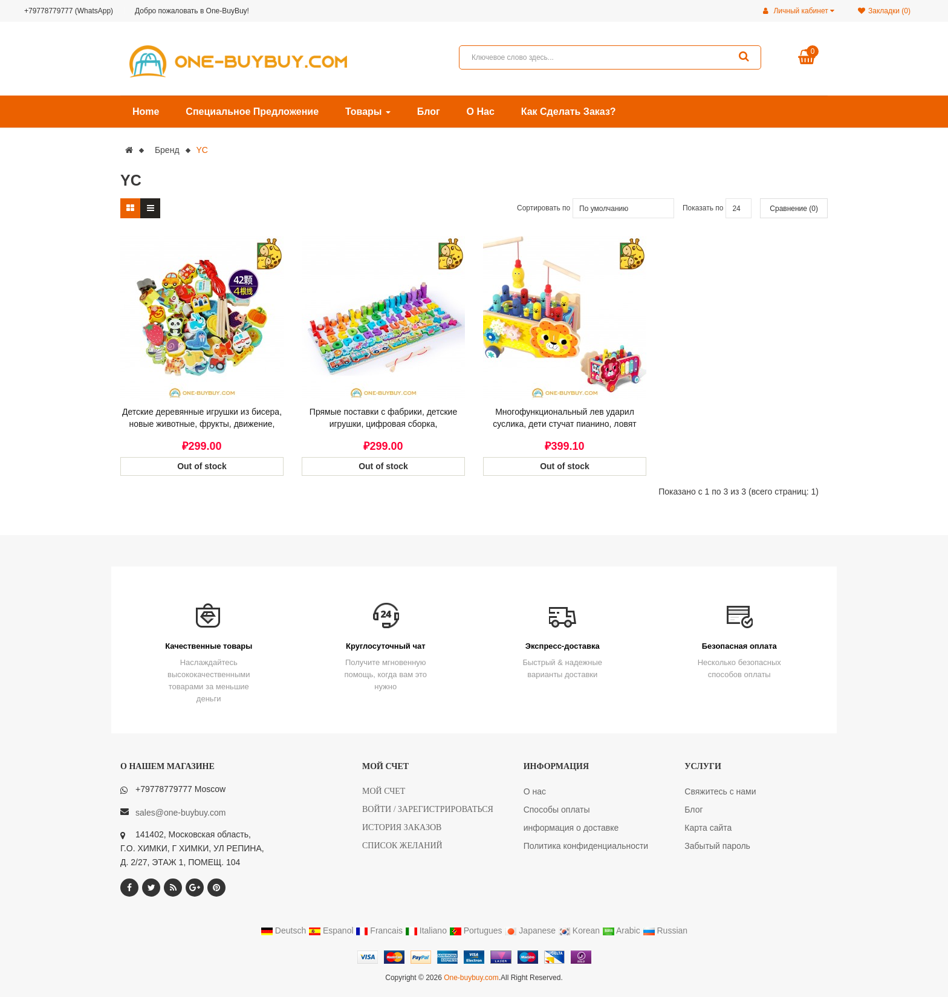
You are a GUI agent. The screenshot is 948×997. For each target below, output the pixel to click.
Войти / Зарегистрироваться (427, 809)
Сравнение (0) (794, 208)
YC (201, 150)
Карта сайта (708, 828)
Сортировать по (543, 208)
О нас (535, 791)
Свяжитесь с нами (720, 791)
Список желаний (402, 845)
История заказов (401, 827)
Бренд (167, 150)
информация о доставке (571, 828)
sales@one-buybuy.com (180, 812)
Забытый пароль (717, 846)
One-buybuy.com (471, 977)
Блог (693, 809)
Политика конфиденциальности (586, 846)
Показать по (703, 208)
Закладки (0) (884, 11)
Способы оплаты (557, 809)
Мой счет (383, 791)
